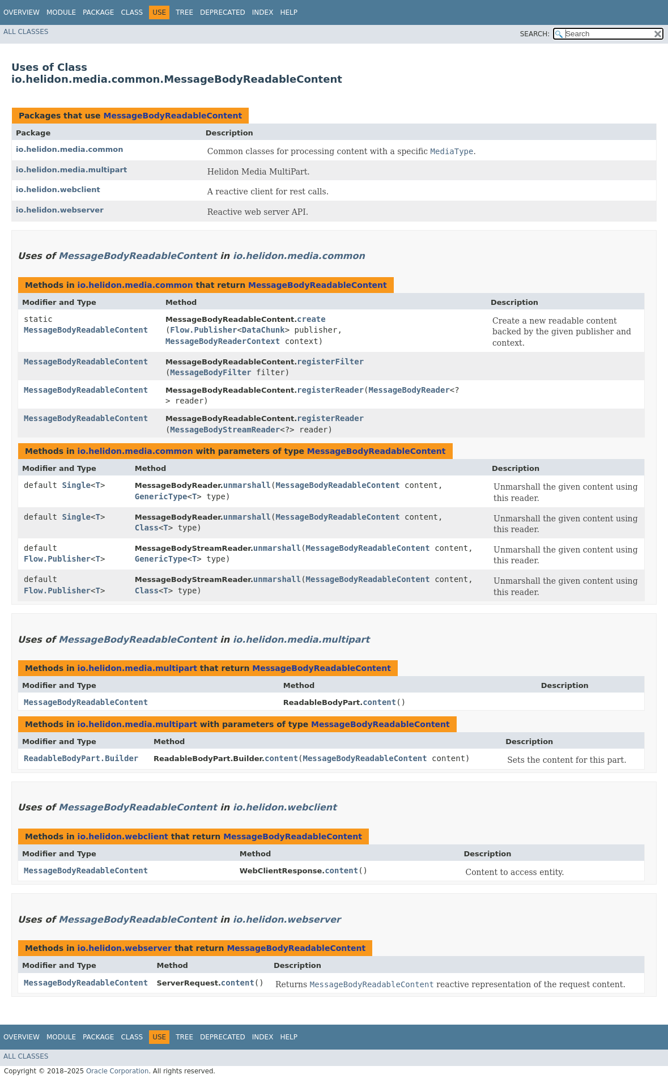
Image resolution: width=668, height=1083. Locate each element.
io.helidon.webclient (58, 189)
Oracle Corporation (117, 1071)
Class (132, 12)
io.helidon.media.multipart (71, 169)
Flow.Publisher (203, 329)
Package (98, 12)
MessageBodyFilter (210, 372)
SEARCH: (535, 34)
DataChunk (263, 329)
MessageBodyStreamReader (225, 429)
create (311, 319)
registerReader (330, 389)
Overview (21, 12)
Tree (184, 12)
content (379, 702)
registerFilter (330, 361)
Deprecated (222, 12)
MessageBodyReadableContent (172, 115)
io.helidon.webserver (60, 210)
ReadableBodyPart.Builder (81, 758)
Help (288, 12)
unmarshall (247, 485)
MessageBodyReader (409, 389)
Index (263, 12)
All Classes (25, 32)
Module (61, 12)
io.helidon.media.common (70, 149)
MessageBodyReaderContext (222, 341)
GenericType (161, 496)
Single (76, 485)
